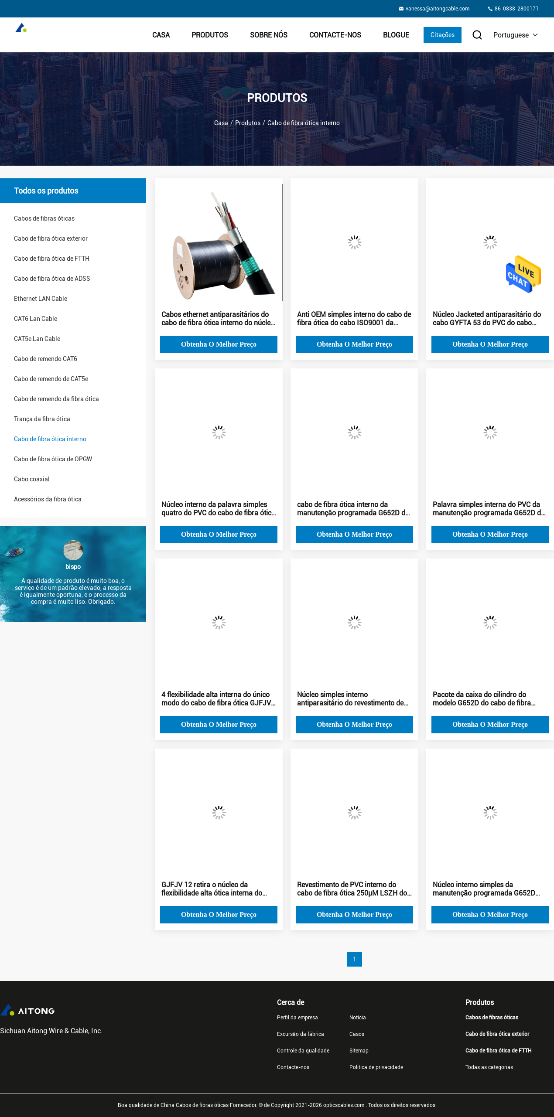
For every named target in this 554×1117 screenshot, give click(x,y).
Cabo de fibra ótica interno (50, 439)
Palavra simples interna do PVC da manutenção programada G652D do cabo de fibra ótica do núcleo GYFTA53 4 (489, 509)
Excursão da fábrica (300, 1034)
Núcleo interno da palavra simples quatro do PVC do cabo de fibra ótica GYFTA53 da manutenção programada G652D (218, 509)
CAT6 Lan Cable (35, 318)
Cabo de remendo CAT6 (45, 358)
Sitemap (359, 1051)
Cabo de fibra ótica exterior (51, 238)
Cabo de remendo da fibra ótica (56, 398)
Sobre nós (268, 35)
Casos (356, 1034)
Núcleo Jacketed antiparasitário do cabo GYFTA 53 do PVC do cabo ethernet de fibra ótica (487, 318)
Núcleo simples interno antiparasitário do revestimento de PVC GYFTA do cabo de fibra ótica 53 (354, 699)
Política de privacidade (376, 1067)
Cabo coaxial (32, 479)
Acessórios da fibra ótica (48, 499)
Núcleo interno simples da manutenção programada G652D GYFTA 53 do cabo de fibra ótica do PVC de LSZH (487, 889)
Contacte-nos (335, 35)
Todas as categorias (489, 1067)
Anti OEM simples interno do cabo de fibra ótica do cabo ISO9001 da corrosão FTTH (354, 318)
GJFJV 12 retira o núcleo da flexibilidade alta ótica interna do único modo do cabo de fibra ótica (214, 889)
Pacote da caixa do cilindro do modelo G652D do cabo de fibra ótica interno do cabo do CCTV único (489, 699)
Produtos (210, 35)
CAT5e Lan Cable (37, 338)
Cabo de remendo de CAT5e (51, 378)
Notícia (357, 1018)
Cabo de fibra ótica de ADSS (52, 278)
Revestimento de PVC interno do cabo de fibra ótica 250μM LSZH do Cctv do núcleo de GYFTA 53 (352, 889)
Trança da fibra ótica (42, 418)
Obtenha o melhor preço (218, 344)
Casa (161, 35)
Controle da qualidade (303, 1051)
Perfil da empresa (297, 1018)
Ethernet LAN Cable (40, 298)
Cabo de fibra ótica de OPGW (53, 459)
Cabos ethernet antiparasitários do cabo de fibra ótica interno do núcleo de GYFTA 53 (217, 318)
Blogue (396, 35)
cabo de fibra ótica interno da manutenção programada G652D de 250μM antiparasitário (353, 509)
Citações (443, 34)
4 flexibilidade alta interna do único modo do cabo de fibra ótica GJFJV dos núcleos (216, 699)
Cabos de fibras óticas (44, 218)
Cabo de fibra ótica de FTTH (51, 258)
